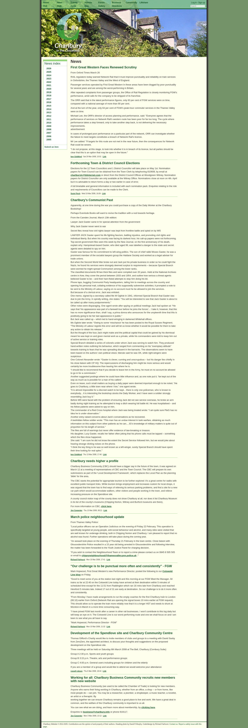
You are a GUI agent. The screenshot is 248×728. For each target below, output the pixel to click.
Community (131, 2)
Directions (117, 6)
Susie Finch (75, 194)
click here (106, 506)
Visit (45, 6)
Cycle (73, 6)
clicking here (148, 707)
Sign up (201, 2)
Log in (194, 2)
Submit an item (51, 147)
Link (104, 157)
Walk (59, 6)
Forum (101, 2)
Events (74, 2)
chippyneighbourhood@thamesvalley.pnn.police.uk (109, 555)
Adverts (88, 2)
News (59, 2)
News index (52, 63)
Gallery (101, 6)
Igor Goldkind (76, 157)
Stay (86, 6)
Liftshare (144, 2)
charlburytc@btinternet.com (86, 175)
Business (116, 2)
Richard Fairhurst (78, 560)
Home (46, 2)
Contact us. (173, 724)
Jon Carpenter (76, 510)
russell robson (76, 671)
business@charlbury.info (96, 712)
